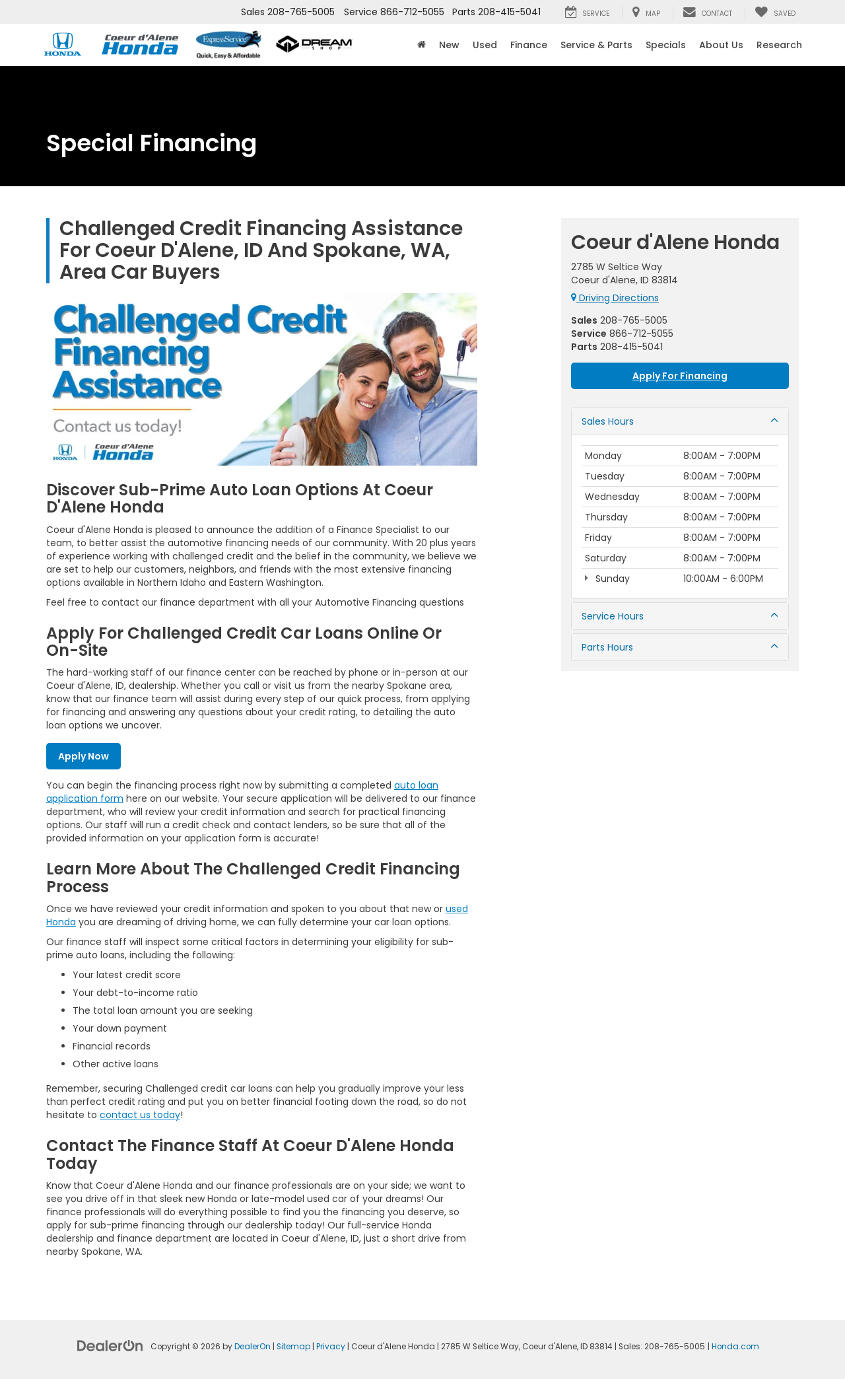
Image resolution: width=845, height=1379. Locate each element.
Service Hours (680, 616)
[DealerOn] (110, 1345)
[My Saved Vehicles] (775, 12)
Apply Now (83, 756)
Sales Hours (680, 421)
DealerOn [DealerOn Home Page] (252, 1346)
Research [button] (779, 45)
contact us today (140, 1114)
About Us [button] (721, 45)
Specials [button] (666, 45)
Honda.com (735, 1346)
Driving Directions (615, 297)
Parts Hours (680, 647)
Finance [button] (528, 45)
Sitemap (293, 1346)
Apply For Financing (679, 375)
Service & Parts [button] (596, 45)
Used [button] (485, 45)
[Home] (421, 45)
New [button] (449, 45)
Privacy (330, 1346)
